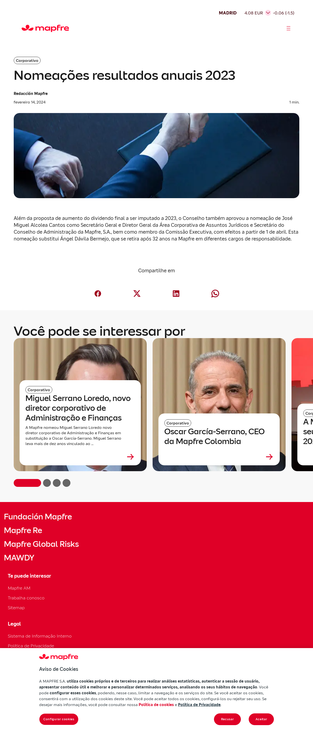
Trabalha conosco (26, 598)
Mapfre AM (19, 588)
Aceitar (261, 719)
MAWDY (19, 558)
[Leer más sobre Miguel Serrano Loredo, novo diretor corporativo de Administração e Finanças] (80, 456)
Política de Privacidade (31, 646)
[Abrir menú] (288, 28)
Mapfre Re (23, 530)
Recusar (227, 719)
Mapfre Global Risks (41, 544)
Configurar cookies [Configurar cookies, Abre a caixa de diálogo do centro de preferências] (58, 719)
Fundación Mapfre (38, 517)
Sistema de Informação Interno (40, 636)
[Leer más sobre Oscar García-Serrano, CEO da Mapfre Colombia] (219, 456)
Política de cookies (156, 704)
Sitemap (16, 607)
